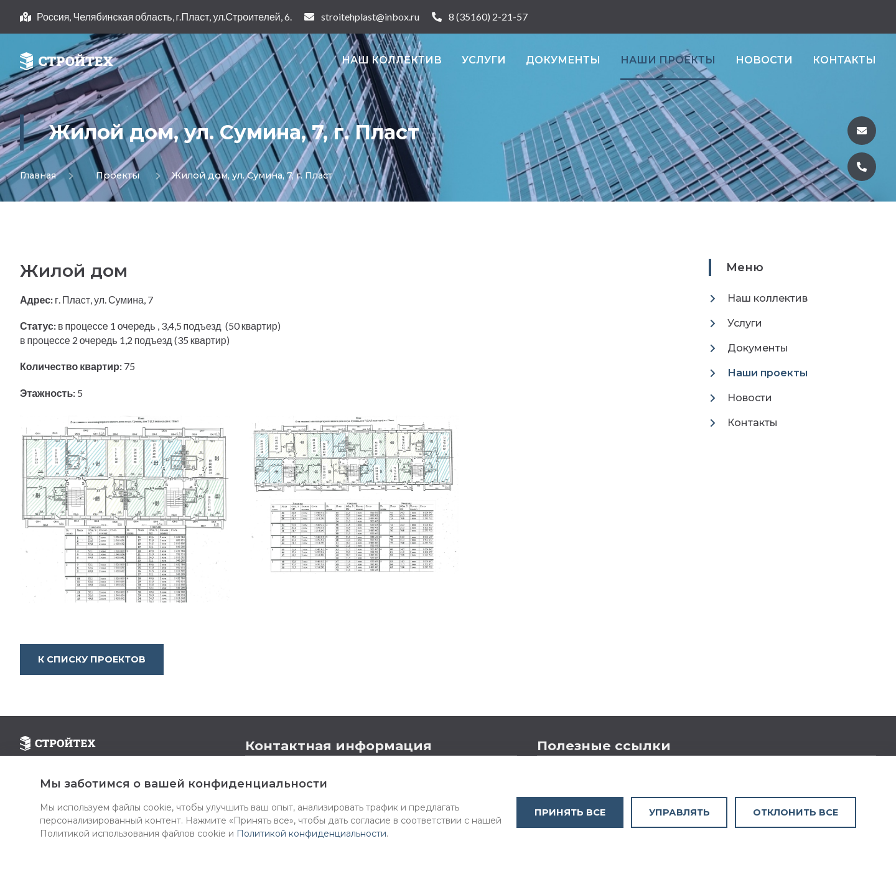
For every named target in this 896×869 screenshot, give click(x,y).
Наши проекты (668, 60)
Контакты (844, 60)
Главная (38, 175)
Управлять (679, 812)
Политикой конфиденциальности (311, 833)
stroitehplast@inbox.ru (370, 16)
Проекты (106, 175)
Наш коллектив (392, 60)
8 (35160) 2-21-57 (488, 16)
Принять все (569, 812)
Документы (563, 60)
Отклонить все (795, 812)
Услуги (484, 60)
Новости (764, 60)
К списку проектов (92, 659)
